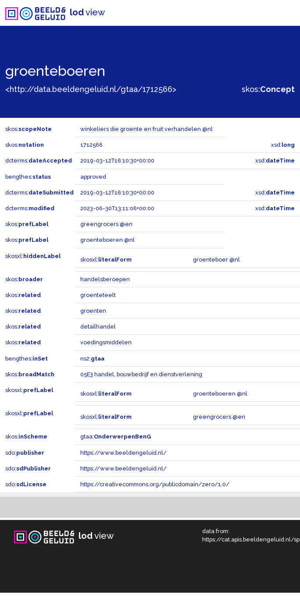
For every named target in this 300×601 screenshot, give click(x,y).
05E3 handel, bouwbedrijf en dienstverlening (141, 374)
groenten (93, 311)
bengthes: (28, 176)
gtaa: (115, 436)
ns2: (92, 358)
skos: (268, 89)
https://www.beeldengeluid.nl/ (123, 452)
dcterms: (38, 160)
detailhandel (98, 326)
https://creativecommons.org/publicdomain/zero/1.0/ (154, 484)
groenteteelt (98, 295)
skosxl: (33, 256)
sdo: (24, 452)
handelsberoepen (105, 279)
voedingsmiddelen (106, 342)
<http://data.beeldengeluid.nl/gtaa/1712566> (90, 89)
